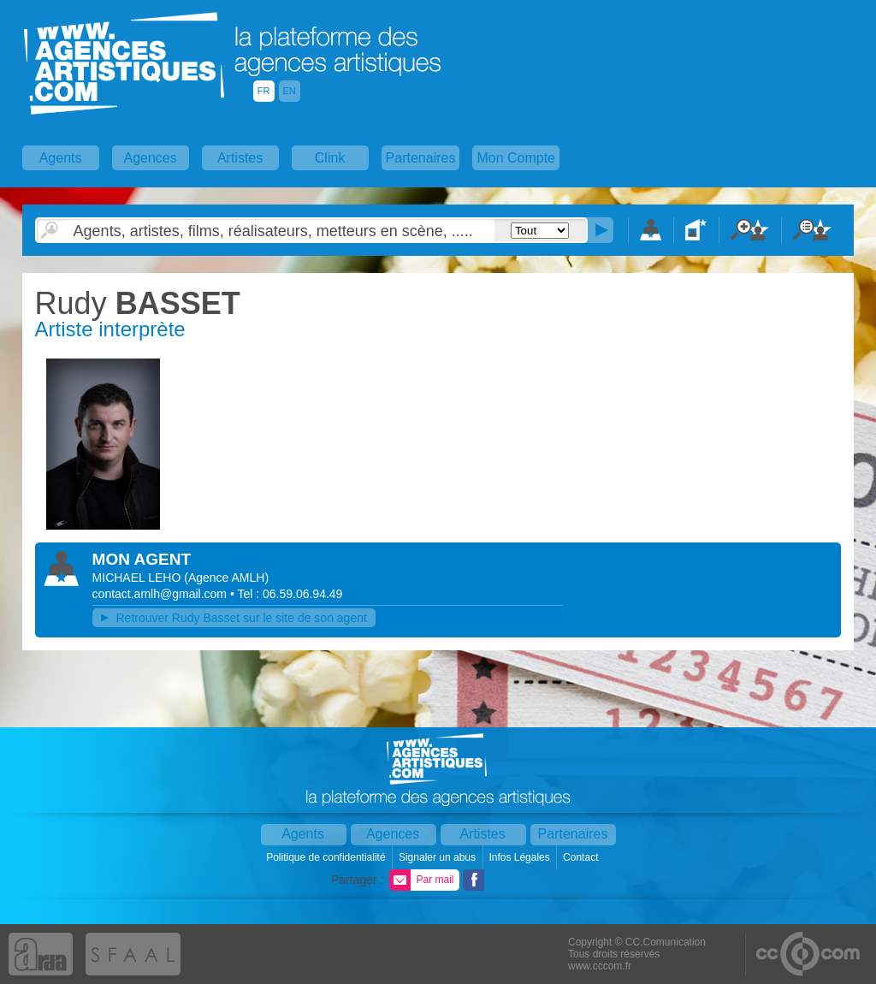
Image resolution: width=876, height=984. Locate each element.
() (226, 577)
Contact (582, 857)
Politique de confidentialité (327, 857)
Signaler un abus (438, 857)
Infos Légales (520, 857)
